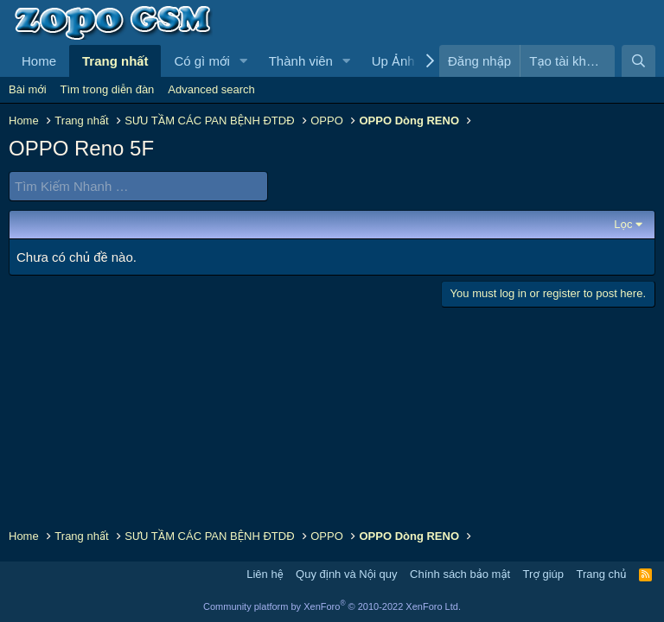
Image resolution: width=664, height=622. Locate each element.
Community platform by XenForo (332, 606)
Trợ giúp (543, 574)
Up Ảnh (393, 61)
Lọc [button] (623, 224)
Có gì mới (201, 61)
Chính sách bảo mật (460, 574)
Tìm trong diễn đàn (108, 89)
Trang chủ (602, 574)
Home (39, 61)
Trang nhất (115, 61)
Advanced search (211, 89)
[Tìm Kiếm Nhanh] (138, 186)
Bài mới (28, 89)
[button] (244, 61)
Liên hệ (264, 574)
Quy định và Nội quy (347, 574)
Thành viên (301, 61)
